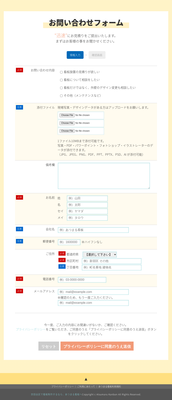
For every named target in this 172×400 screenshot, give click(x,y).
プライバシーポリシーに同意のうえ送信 (97, 346)
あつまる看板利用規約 (109, 386)
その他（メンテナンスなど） (81, 95)
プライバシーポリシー (31, 329)
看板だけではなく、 (98, 87)
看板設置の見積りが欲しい (80, 71)
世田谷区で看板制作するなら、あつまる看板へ (56, 394)
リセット (48, 346)
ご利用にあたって (86, 386)
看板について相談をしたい (80, 79)
